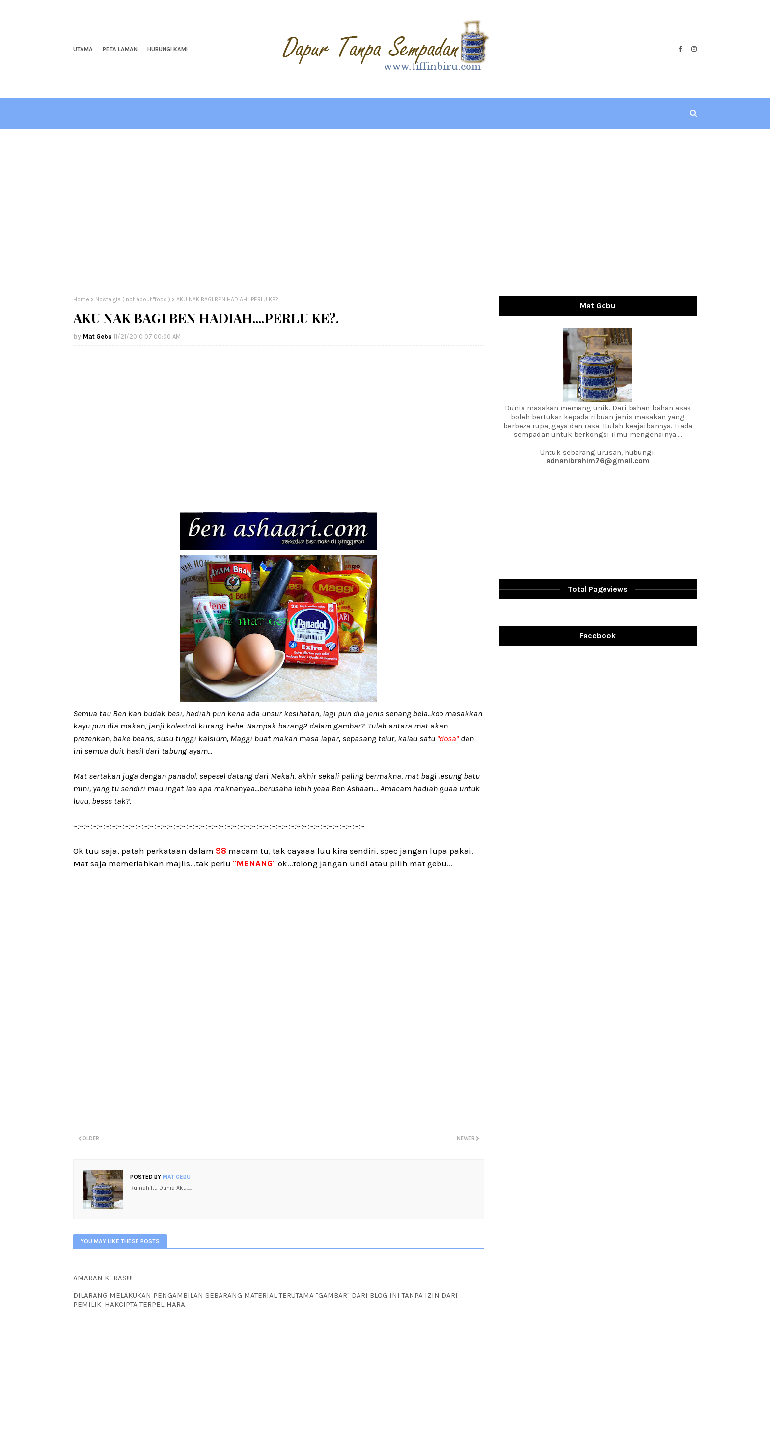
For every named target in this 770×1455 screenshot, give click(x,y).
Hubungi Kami (167, 49)
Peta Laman (120, 49)
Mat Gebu (97, 336)
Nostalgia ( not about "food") (132, 299)
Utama (83, 49)
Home (81, 299)
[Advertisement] (385, 212)
